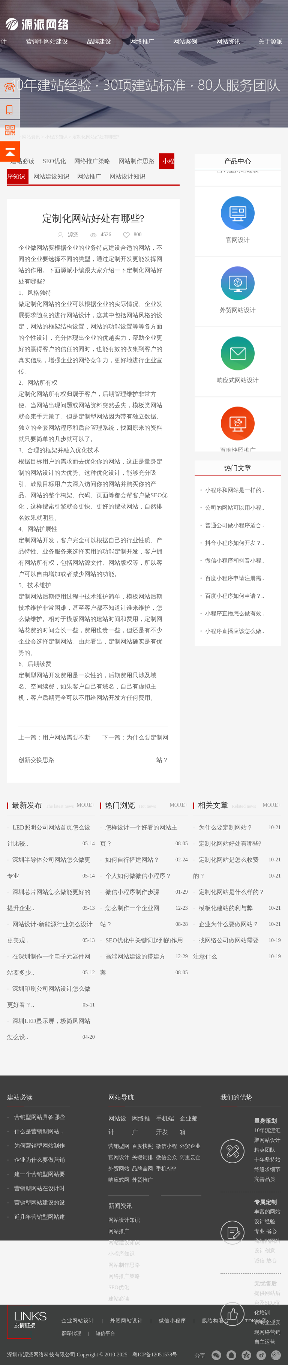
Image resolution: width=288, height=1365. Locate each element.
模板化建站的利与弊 (222, 908)
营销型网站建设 (47, 41)
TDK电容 (260, 1320)
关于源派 (270, 41)
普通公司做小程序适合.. (234, 525)
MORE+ (85, 805)
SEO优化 (54, 161)
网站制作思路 (136, 161)
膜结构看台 (220, 1320)
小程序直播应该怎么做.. (234, 631)
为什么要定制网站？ (222, 827)
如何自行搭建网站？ (129, 859)
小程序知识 (56, 137)
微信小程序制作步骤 (129, 892)
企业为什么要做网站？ (225, 924)
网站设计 (60, 8)
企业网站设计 (82, 1320)
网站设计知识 (128, 176)
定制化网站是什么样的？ (228, 892)
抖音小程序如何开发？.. (234, 543)
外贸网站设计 (131, 1320)
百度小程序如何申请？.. (234, 596)
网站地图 (273, 8)
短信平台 (105, 1333)
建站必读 (22, 161)
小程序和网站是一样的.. (234, 490)
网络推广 (84, 8)
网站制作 (37, 8)
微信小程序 (177, 1320)
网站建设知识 (51, 176)
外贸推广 (142, 1180)
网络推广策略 (92, 161)
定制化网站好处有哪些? (227, 843)
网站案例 (185, 41)
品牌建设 (99, 41)
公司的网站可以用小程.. (234, 508)
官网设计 (118, 1157)
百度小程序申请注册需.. (234, 578)
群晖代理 (75, 1333)
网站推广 (89, 176)
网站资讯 (228, 41)
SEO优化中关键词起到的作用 (141, 940)
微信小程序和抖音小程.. (234, 561)
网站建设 (15, 8)
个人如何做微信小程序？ (135, 876)
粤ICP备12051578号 (154, 1355)
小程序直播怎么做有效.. (234, 613)
